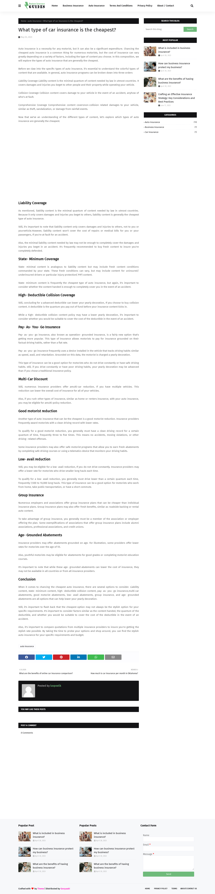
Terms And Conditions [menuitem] (121, 5)
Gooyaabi (65, 888)
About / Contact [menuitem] (165, 5)
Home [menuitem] (55, 5)
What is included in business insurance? (174, 50)
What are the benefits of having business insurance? (175, 80)
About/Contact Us (188, 889)
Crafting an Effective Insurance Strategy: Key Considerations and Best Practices (176, 98)
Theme (40, 888)
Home (23, 21)
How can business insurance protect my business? (174, 65)
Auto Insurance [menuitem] (97, 5)
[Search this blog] (164, 29)
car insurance (171, 132)
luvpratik (55, 685)
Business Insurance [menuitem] (73, 5)
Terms (174, 889)
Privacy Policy (160, 889)
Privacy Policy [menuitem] (145, 5)
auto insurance (35, 21)
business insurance (171, 127)
